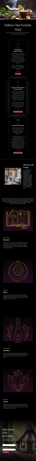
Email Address (5, 447)
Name (3, 443)
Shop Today (18, 73)
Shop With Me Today (18, 111)
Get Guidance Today (18, 152)
